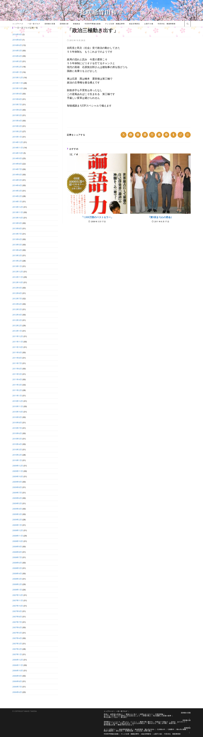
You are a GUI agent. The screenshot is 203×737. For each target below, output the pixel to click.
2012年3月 (17, 320)
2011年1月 (17, 395)
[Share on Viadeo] (181, 135)
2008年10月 (17, 541)
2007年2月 (17, 649)
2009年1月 (17, 525)
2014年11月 (17, 147)
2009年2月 (17, 519)
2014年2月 (17, 196)
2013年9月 (17, 223)
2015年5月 (17, 115)
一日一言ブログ (121, 711)
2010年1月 (17, 460)
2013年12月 (17, 207)
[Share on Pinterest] (138, 135)
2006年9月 (17, 675)
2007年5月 (17, 632)
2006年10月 (17, 670)
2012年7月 (17, 298)
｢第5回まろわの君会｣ (160, 217)
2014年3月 (17, 190)
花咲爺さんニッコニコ (112, 722)
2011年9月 (17, 352)
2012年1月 (17, 330)
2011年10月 (17, 347)
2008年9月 (17, 546)
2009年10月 (17, 476)
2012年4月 (17, 314)
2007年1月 (17, 654)
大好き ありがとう (178, 722)
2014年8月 (17, 163)
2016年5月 (17, 50)
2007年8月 (17, 616)
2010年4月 (17, 444)
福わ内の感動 (181, 729)
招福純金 (187, 728)
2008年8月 (17, 552)
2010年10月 (17, 411)
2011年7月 (17, 363)
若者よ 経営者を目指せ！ (113, 714)
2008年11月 (17, 535)
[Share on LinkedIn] (145, 135)
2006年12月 (17, 659)
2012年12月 (17, 271)
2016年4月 (17, 56)
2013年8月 (17, 228)
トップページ (109, 711)
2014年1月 (17, 201)
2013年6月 (17, 239)
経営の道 (172, 723)
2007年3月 (17, 643)
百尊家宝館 (129, 731)
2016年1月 (17, 72)
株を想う (124, 717)
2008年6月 (17, 562)
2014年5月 (17, 180)
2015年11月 (17, 83)
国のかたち (152, 723)
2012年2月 (17, 325)
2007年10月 (17, 605)
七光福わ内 (161, 729)
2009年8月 (17, 487)
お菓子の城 (158, 734)
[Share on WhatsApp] (188, 135)
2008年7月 (17, 557)
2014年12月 (17, 142)
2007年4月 (17, 638)
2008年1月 (17, 589)
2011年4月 (17, 379)
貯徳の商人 (147, 716)
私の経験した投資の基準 (162, 716)
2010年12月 (17, 401)
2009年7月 (17, 492)
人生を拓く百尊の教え (144, 731)
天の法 (115, 723)
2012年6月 (17, 304)
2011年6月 (17, 368)
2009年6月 (17, 498)
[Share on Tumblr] (173, 135)
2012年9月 (17, 287)
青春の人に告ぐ (131, 714)
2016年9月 (17, 34)
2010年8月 (17, 422)
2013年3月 (17, 255)
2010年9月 (17, 417)
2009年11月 (17, 471)
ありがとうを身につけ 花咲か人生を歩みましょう (122, 716)
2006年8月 (17, 681)
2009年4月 (17, 508)
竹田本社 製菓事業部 (172, 734)
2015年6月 (17, 109)
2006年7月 (17, 686)
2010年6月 (17, 433)
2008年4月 (17, 573)
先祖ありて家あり (161, 722)
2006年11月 (17, 665)
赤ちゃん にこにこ (130, 722)
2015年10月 (17, 88)
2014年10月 (17, 153)
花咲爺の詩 (187, 720)
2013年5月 (17, 244)
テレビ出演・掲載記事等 (130, 734)
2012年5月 (17, 309)
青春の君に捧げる (146, 722)
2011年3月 (17, 384)
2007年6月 (17, 627)
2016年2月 (17, 66)
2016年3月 (17, 61)
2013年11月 (17, 212)
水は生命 (107, 723)
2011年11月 (17, 341)
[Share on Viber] (152, 135)
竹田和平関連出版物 (111, 734)
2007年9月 (17, 611)
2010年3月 (17, 449)
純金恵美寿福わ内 (125, 729)
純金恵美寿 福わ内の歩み (144, 729)
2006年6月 (17, 692)
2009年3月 (17, 514)
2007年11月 (17, 600)
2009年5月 (17, 503)
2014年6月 (17, 174)
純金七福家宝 (109, 731)
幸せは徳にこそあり (111, 717)
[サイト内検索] (187, 24)
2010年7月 (17, 428)
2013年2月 (17, 260)
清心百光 (119, 731)
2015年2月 (17, 131)
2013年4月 (17, 250)
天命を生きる (125, 723)
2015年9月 (17, 93)
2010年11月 (17, 406)
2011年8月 (17, 357)
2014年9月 (17, 158)
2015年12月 (17, 77)
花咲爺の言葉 (186, 713)
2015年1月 (17, 136)
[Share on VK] (159, 135)
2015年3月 (17, 126)
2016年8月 (17, 39)
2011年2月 (17, 390)
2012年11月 (17, 277)
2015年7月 (17, 104)
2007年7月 (17, 622)
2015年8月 (17, 99)
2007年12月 (17, 595)
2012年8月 (17, 293)
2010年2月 (17, 454)
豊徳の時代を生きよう (126, 725)
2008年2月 (17, 584)
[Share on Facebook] (131, 135)
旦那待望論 (159, 714)
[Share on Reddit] (166, 135)
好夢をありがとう (146, 714)
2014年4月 (17, 185)
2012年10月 (17, 282)
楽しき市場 (162, 723)
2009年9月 (17, 481)
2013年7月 (17, 233)
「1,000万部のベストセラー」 (97, 217)
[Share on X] (124, 135)
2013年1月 (17, 266)
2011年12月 (17, 336)
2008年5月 (17, 568)
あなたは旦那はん (138, 723)
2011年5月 (17, 374)
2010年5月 (17, 438)
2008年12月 (17, 530)
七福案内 (171, 729)
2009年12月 (17, 465)
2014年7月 (17, 169)
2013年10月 (17, 217)
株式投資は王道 (109, 725)
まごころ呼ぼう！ (110, 729)
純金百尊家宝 (146, 734)
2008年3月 (17, 578)
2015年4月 (17, 120)
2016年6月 (17, 45)
